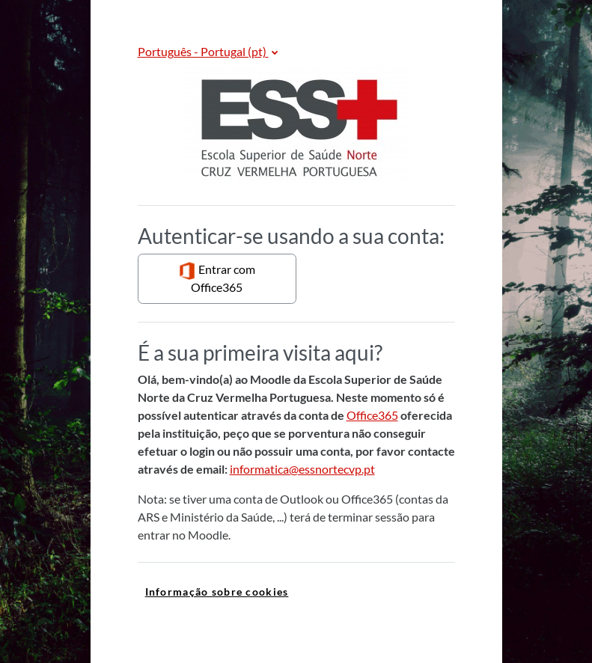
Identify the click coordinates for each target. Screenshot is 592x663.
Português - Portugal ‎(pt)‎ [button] (203, 51)
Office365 (372, 415)
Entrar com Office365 (216, 278)
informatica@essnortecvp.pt (302, 469)
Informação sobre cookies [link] (217, 591)
